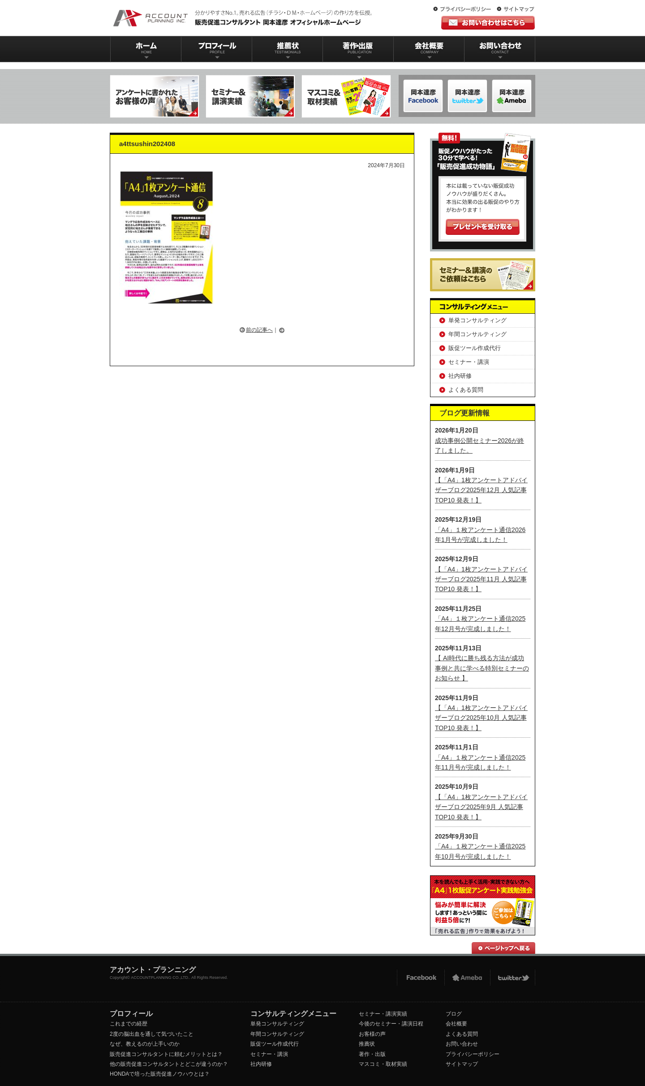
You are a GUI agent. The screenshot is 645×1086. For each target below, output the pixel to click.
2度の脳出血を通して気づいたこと (152, 1034)
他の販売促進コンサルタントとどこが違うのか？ (169, 1064)
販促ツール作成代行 (474, 348)
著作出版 (358, 49)
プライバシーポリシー (464, 9)
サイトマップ (515, 9)
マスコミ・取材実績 (383, 1064)
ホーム (145, 49)
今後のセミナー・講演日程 (391, 1024)
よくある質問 (465, 389)
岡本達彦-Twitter (512, 95)
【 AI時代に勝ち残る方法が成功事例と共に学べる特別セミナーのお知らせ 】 (482, 668)
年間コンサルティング (477, 334)
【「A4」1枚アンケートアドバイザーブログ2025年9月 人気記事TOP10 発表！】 (481, 807)
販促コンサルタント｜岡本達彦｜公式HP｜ (244, 18)
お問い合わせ (499, 49)
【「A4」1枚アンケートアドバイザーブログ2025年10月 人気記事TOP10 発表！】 (481, 717)
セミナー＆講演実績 (250, 96)
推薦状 (287, 49)
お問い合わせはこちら (488, 23)
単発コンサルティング (477, 320)
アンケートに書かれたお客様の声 (154, 96)
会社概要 (429, 49)
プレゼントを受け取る (483, 227)
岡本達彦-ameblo (467, 95)
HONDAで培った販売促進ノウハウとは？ (160, 1074)
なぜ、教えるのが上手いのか (145, 1044)
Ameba (467, 977)
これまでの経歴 (128, 1024)
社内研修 (460, 375)
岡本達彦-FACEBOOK (423, 95)
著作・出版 (372, 1054)
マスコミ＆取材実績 (346, 96)
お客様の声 (372, 1034)
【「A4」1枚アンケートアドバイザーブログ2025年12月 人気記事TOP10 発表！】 (481, 490)
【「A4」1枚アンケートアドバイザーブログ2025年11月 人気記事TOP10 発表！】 (481, 579)
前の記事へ (259, 330)
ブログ (454, 1014)
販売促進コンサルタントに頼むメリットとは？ (166, 1054)
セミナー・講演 (468, 362)
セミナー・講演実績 (383, 1014)
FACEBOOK (420, 977)
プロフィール (216, 49)
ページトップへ (503, 948)
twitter (512, 977)
